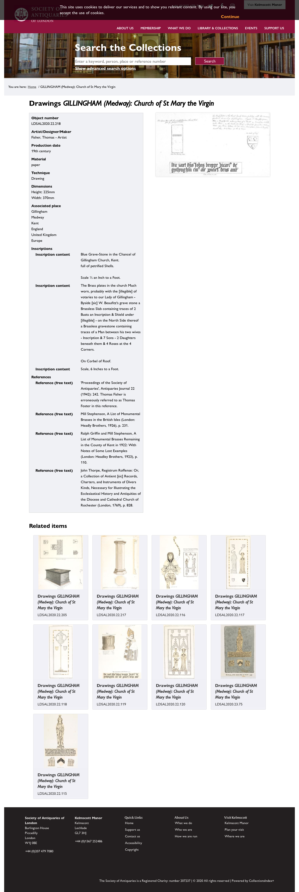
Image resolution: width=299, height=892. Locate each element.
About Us (125, 28)
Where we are (235, 836)
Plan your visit (234, 830)
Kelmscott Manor (237, 823)
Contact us (132, 836)
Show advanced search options (105, 68)
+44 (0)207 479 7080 (39, 851)
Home (32, 87)
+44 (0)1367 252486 (88, 841)
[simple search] (133, 61)
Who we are (183, 830)
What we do (179, 28)
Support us (132, 830)
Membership (151, 28)
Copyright (132, 849)
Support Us (274, 28)
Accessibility (133, 843)
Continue (230, 16)
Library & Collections (218, 28)
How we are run (186, 836)
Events (251, 28)
